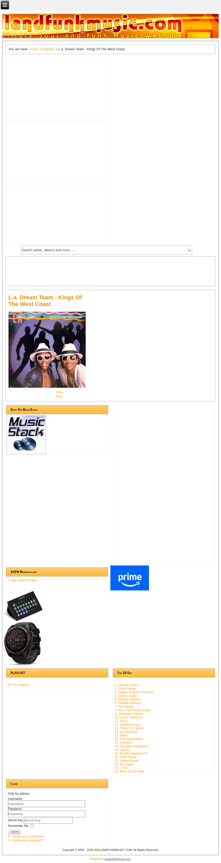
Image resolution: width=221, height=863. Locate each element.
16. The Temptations (129, 739)
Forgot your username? (28, 836)
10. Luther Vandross (128, 717)
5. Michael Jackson (128, 699)
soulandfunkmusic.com (117, 859)
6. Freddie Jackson (128, 703)
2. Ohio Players (125, 688)
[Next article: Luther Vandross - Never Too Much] (59, 396)
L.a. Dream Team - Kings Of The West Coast (45, 300)
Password (15, 809)
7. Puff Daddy (124, 706)
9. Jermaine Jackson (129, 714)
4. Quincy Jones (126, 696)
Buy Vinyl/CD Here (24, 580)
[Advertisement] (102, 270)
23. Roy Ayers (124, 764)
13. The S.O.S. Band (129, 728)
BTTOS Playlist (18, 685)
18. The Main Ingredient (131, 746)
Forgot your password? (28, 840)
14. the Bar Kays (126, 732)
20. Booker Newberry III (131, 753)
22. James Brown (127, 761)
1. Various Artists (126, 685)
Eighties (48, 49)
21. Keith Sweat (125, 757)
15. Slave (121, 735)
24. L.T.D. (121, 768)
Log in (15, 831)
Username (15, 799)
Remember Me (18, 826)
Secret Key (16, 820)
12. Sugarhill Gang (127, 724)
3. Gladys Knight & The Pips (134, 692)
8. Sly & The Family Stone (133, 710)
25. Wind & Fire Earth (129, 771)
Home (33, 49)
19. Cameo (122, 750)
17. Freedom (123, 742)
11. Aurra (121, 721)
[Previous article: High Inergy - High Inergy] (59, 392)
